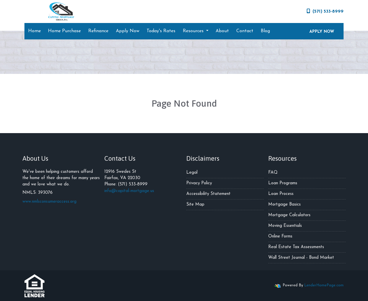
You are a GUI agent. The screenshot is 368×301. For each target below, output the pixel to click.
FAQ (272, 172)
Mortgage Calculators (289, 215)
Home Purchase (64, 31)
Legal (192, 172)
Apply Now (127, 31)
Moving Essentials (285, 226)
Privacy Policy (199, 183)
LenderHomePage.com (324, 285)
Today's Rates (161, 31)
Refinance (98, 31)
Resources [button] (194, 31)
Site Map (195, 204)
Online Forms (280, 236)
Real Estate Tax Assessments (296, 247)
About (222, 31)
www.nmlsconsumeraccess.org (49, 202)
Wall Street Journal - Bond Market (301, 258)
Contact (244, 31)
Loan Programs (282, 183)
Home (34, 31)
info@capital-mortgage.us (129, 191)
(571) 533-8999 (325, 11)
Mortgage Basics (284, 204)
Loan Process (281, 194)
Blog (265, 31)
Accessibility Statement (208, 194)
